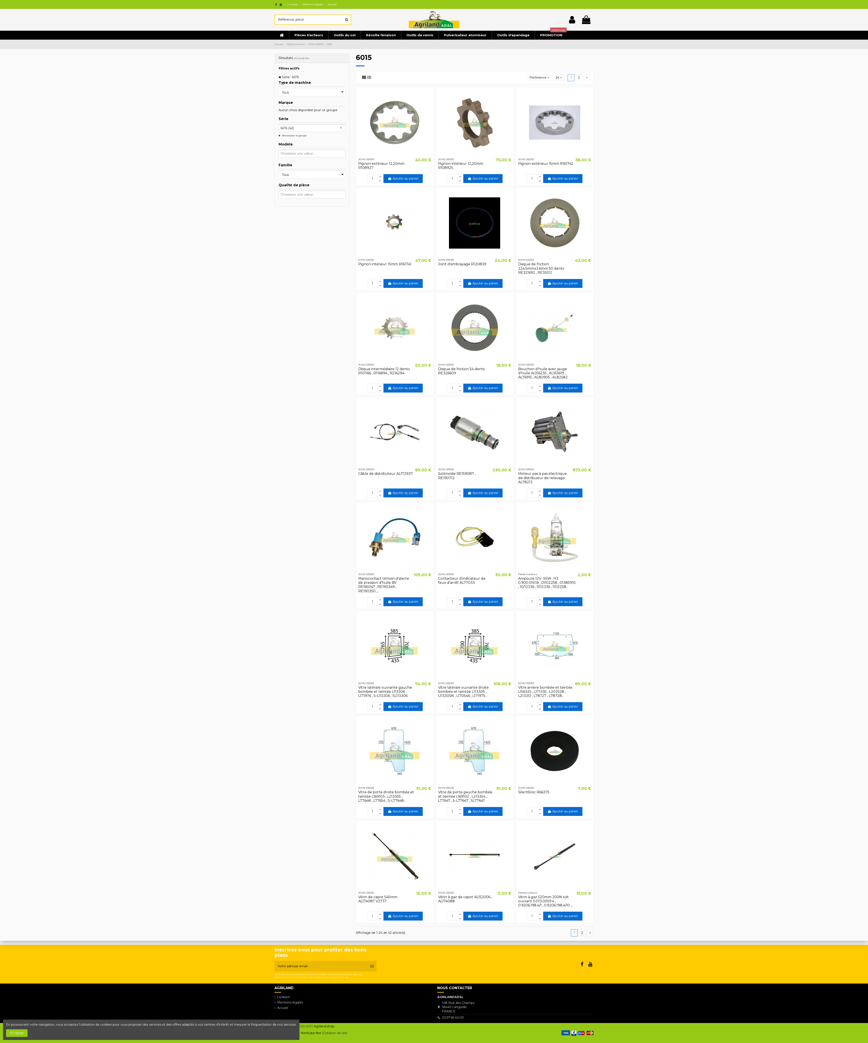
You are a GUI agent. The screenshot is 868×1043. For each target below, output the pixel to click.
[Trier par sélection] (539, 78)
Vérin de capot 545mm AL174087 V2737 (377, 899)
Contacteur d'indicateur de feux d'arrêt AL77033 (461, 580)
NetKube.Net (311, 1033)
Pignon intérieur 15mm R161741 (384, 264)
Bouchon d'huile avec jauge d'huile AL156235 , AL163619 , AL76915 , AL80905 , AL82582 (543, 373)
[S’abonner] (371, 966)
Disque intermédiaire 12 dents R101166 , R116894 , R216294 (384, 371)
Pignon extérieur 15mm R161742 (545, 164)
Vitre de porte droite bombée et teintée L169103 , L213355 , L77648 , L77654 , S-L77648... (386, 796)
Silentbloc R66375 (533, 792)
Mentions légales (313, 4)
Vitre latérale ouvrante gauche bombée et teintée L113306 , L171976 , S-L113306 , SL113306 (385, 691)
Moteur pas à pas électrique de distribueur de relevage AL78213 (542, 478)
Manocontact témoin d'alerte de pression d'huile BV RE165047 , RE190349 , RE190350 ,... (383, 584)
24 (559, 77)
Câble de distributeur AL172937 (385, 474)
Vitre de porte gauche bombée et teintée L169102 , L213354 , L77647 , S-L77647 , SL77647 (465, 796)
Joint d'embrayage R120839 (462, 264)
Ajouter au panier (403, 178)
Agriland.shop (324, 1026)
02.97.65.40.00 (453, 1018)
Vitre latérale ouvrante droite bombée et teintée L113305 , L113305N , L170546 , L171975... (463, 691)
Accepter (17, 1033)
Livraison (293, 4)
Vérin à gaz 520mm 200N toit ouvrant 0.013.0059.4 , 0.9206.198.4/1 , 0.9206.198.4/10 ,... (545, 901)
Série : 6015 (290, 77)
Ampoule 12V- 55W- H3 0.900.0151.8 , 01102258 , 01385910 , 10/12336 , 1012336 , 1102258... (547, 582)
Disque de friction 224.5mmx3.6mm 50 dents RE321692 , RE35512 (541, 268)
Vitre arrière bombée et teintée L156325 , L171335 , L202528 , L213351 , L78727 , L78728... (545, 691)
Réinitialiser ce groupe (294, 135)
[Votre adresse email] (321, 966)
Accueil (332, 4)
